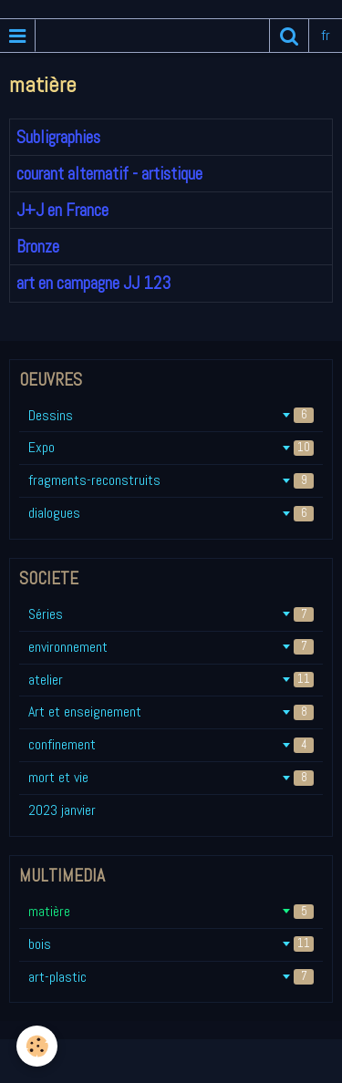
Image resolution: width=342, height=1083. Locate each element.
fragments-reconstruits (171, 480)
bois (171, 944)
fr (325, 35)
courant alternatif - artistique (109, 173)
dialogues (171, 512)
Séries (171, 614)
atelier (171, 679)
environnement (171, 646)
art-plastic (171, 976)
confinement (171, 744)
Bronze (37, 246)
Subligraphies (58, 137)
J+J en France (62, 210)
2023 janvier (62, 810)
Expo (171, 447)
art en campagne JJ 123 (93, 284)
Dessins (171, 415)
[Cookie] (36, 1046)
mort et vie (171, 777)
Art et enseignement (171, 711)
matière (171, 911)
